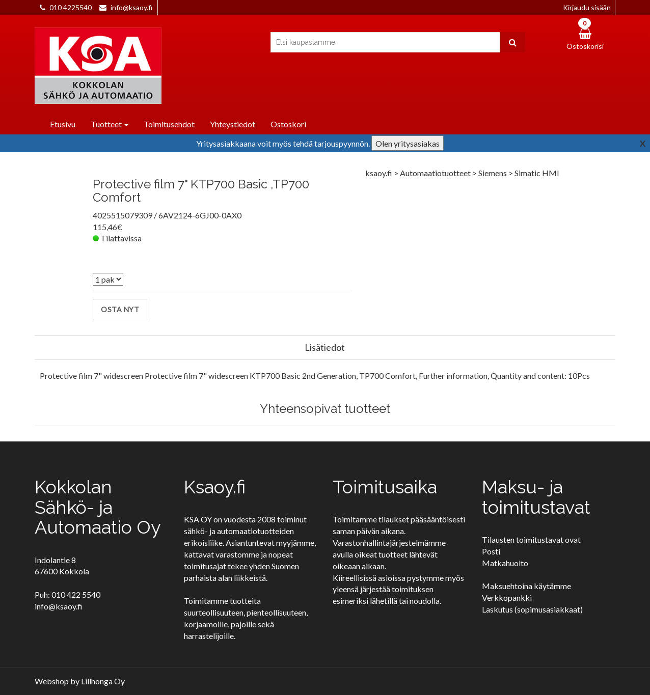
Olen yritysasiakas (407, 143)
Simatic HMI (536, 173)
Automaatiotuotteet (436, 173)
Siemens (493, 173)
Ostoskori (288, 124)
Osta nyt (120, 309)
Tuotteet (109, 124)
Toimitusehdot (169, 124)
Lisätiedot (325, 347)
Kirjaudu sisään (587, 7)
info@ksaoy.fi (131, 7)
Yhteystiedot (232, 124)
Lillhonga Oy (103, 681)
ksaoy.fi (378, 173)
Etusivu (62, 124)
